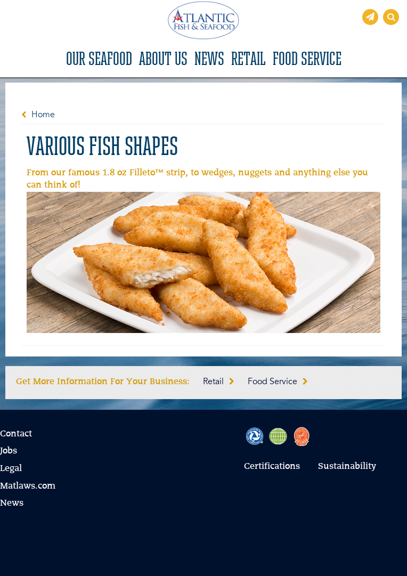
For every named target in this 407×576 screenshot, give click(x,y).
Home (43, 115)
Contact (16, 434)
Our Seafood (99, 60)
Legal (11, 469)
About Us (163, 60)
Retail (248, 60)
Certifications (272, 467)
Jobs (8, 451)
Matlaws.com (27, 486)
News (209, 60)
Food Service (307, 60)
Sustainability (347, 467)
